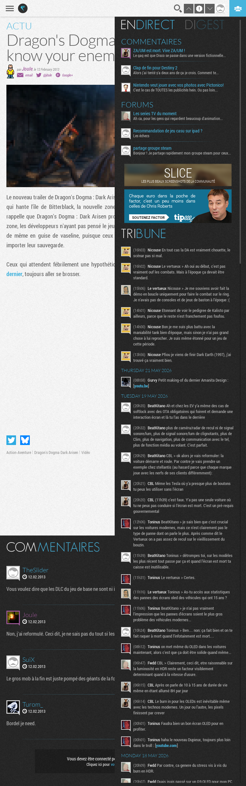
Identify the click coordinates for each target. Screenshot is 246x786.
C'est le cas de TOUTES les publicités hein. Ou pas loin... (175, 90)
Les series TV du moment (154, 113)
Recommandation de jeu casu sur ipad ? (167, 130)
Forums (137, 104)
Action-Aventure (18, 452)
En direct (148, 24)
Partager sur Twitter (11, 440)
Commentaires (151, 41)
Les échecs (141, 135)
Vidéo (85, 452)
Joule (27, 68)
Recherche (178, 8)
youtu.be (141, 386)
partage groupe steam (152, 148)
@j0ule (47, 75)
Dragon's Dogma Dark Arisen (56, 452)
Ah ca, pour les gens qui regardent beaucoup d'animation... (178, 118)
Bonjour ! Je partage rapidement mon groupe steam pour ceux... (182, 153)
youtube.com (166, 745)
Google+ (67, 75)
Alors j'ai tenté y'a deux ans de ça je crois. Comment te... (176, 72)
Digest (205, 24)
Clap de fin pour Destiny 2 (155, 67)
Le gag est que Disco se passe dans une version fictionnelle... (179, 55)
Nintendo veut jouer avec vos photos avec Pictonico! (178, 85)
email (28, 75)
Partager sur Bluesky (25, 440)
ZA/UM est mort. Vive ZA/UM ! (159, 50)
